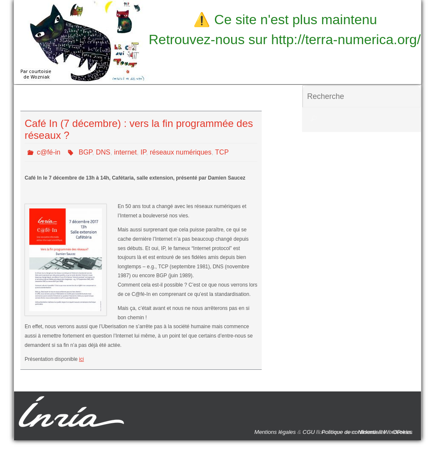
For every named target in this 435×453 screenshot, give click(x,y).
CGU (308, 432)
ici (81, 359)
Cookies (402, 432)
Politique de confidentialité (354, 432)
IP (143, 152)
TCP (222, 152)
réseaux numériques (181, 152)
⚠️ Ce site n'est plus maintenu (285, 19)
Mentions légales (275, 432)
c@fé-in (48, 152)
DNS (103, 152)
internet (125, 152)
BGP (85, 152)
